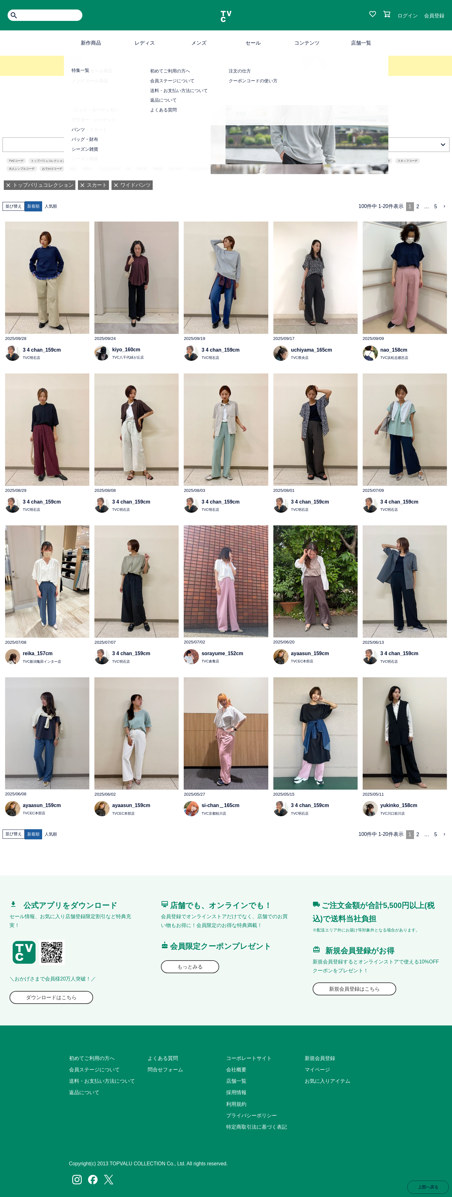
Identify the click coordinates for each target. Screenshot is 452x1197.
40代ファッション (182, 160)
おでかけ (175, 168)
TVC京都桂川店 (213, 813)
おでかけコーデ (52, 168)
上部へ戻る (428, 1187)
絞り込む (226, 144)
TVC (130, 160)
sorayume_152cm (222, 653)
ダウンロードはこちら (51, 997)
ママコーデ (359, 160)
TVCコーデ (16, 160)
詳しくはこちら (226, 70)
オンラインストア (213, 160)
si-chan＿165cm (220, 805)
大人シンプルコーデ (22, 168)
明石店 (141, 168)
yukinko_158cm (398, 805)
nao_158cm (393, 350)
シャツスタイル (109, 168)
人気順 (51, 206)
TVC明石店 (31, 358)
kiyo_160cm (126, 349)
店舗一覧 (361, 43)
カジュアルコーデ (152, 160)
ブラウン (244, 168)
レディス (145, 43)
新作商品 (91, 43)
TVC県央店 (300, 358)
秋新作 (158, 168)
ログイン (408, 15)
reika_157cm (38, 653)
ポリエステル (258, 160)
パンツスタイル (285, 160)
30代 (73, 168)
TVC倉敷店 (210, 661)
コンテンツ (307, 43)
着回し (87, 168)
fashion (237, 160)
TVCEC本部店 (302, 661)
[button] (444, 206)
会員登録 (434, 15)
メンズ (199, 43)
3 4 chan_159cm (42, 350)
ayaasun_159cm (310, 653)
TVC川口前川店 (392, 813)
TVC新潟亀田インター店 (42, 661)
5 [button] (435, 206)
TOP (70, 83)
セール (253, 43)
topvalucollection (84, 160)
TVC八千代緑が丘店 (127, 357)
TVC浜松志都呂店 (394, 358)
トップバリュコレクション (48, 160)
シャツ (261, 168)
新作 (387, 160)
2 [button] (418, 206)
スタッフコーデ (407, 160)
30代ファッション (313, 160)
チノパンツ (223, 168)
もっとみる (190, 966)
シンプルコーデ (199, 168)
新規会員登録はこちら (354, 989)
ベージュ (338, 160)
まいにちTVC (111, 160)
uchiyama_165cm (311, 350)
